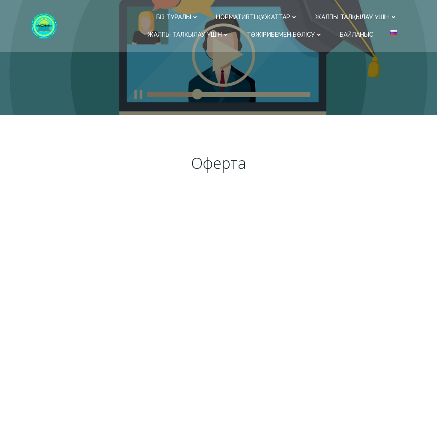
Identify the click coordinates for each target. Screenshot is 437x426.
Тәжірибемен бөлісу (285, 34)
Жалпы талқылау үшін (356, 17)
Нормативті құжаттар (257, 17)
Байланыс (356, 34)
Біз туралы (177, 17)
